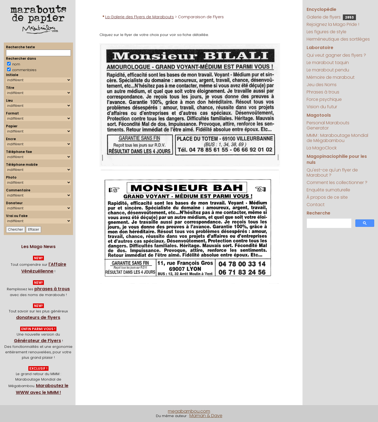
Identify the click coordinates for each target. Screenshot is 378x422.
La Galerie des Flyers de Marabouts (139, 17)
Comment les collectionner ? (337, 182)
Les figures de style (326, 32)
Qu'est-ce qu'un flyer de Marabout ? (332, 172)
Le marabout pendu (328, 70)
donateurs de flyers (38, 317)
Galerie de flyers (331, 17)
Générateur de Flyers (37, 340)
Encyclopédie (321, 9)
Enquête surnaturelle (328, 190)
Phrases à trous (323, 92)
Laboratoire (320, 47)
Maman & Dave (205, 415)
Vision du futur (322, 107)
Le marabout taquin (328, 62)
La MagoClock (322, 148)
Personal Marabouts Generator (328, 125)
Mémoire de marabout (331, 77)
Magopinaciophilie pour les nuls (337, 159)
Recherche (318, 213)
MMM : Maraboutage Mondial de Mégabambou (337, 138)
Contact (316, 204)
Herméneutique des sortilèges (338, 39)
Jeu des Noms (322, 85)
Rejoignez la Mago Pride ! (333, 24)
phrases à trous (52, 289)
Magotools (319, 115)
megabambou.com (189, 411)
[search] (328, 223)
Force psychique (324, 99)
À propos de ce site (327, 197)
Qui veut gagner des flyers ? (336, 55)
